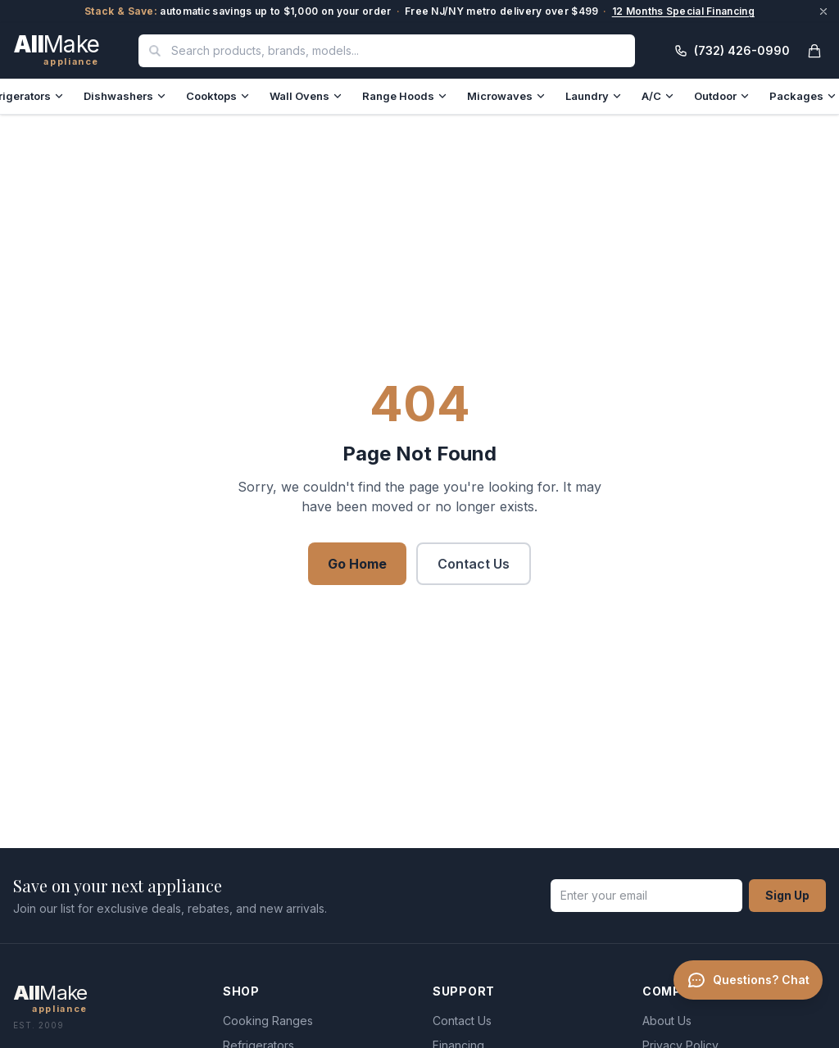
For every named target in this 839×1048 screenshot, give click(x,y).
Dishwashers (125, 95)
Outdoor (722, 95)
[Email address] (646, 895)
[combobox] (386, 50)
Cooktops (218, 95)
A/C (658, 95)
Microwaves (506, 95)
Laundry (593, 95)
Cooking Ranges (268, 1021)
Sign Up (787, 895)
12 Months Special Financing (683, 11)
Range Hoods (404, 95)
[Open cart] (814, 50)
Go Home (357, 564)
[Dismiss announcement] (823, 11)
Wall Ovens (306, 95)
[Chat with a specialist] (744, 1008)
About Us (667, 1021)
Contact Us (474, 564)
